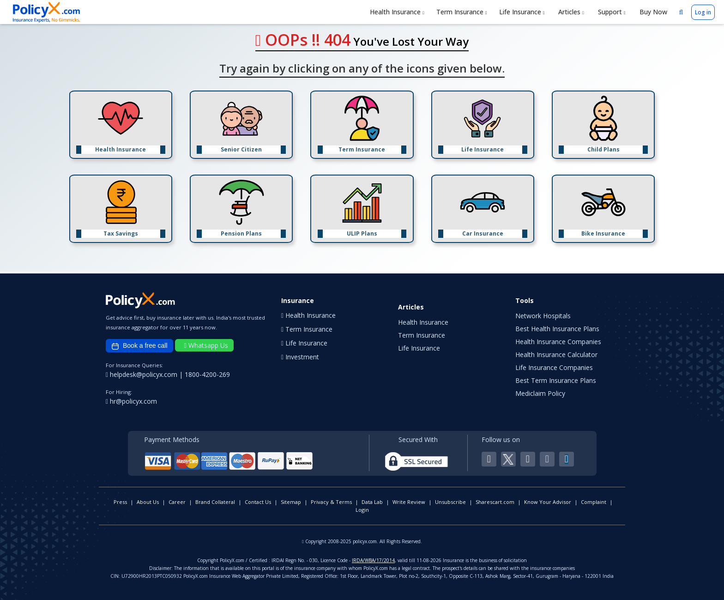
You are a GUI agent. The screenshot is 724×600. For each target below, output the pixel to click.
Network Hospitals (543, 315)
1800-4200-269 (207, 374)
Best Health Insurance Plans (557, 328)
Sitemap (291, 501)
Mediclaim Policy (540, 393)
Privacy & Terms (331, 501)
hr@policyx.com (131, 401)
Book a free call (139, 346)
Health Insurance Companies (558, 341)
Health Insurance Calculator (556, 354)
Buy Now (652, 11)
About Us (148, 501)
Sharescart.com (495, 501)
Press (120, 501)
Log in (703, 12)
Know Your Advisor (547, 501)
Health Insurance (397, 11)
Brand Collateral (215, 501)
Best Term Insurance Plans (555, 380)
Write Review (408, 501)
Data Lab (372, 501)
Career (177, 501)
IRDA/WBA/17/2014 (373, 560)
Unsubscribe (450, 501)
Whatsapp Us (206, 345)
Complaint (593, 501)
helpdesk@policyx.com (142, 374)
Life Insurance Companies (554, 367)
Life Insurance (522, 11)
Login (362, 509)
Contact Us (258, 501)
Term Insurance (461, 11)
